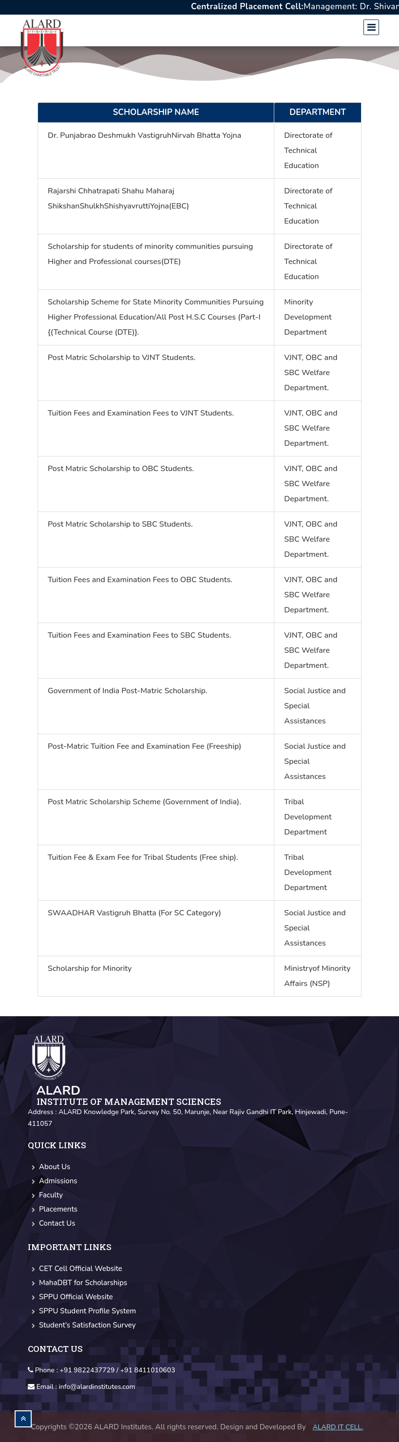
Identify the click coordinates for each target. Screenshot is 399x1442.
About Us (49, 1167)
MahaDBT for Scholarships (77, 1283)
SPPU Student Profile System (82, 1311)
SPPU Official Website (70, 1297)
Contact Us (51, 1223)
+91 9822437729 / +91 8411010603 (117, 1370)
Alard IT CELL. (338, 1427)
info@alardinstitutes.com (96, 1386)
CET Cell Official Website (75, 1268)
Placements (52, 1209)
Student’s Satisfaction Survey (81, 1325)
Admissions (52, 1181)
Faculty (45, 1195)
